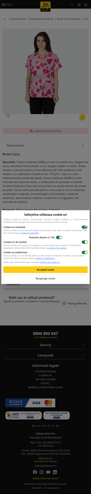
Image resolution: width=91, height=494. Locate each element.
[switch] (85, 227)
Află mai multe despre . (46, 248)
